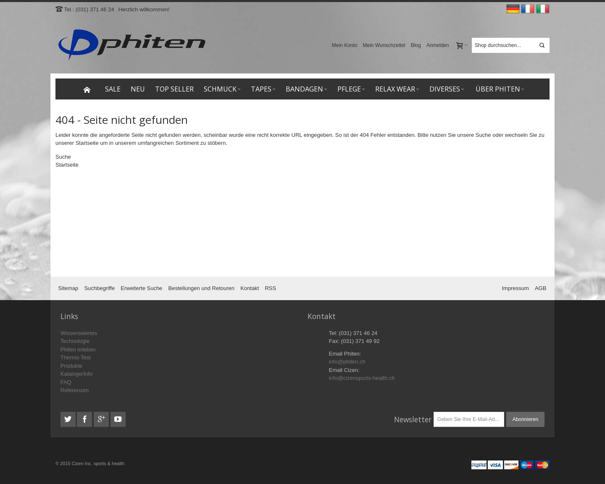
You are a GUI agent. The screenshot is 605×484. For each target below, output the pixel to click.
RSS (270, 288)
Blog (416, 45)
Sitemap (68, 288)
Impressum (515, 288)
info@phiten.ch (347, 361)
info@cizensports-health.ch (362, 378)
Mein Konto (345, 45)
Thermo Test (75, 357)
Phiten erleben (78, 349)
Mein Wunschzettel (384, 45)
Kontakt (249, 288)
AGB (540, 288)
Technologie (74, 341)
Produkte (71, 366)
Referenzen (74, 390)
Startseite (87, 143)
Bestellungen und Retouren (201, 288)
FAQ (65, 382)
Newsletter (412, 419)
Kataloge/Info (76, 374)
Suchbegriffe (99, 288)
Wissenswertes (78, 333)
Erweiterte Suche (141, 288)
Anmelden (437, 45)
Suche (483, 135)
